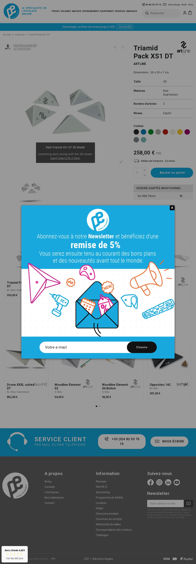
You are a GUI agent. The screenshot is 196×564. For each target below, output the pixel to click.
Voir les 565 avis (14, 558)
